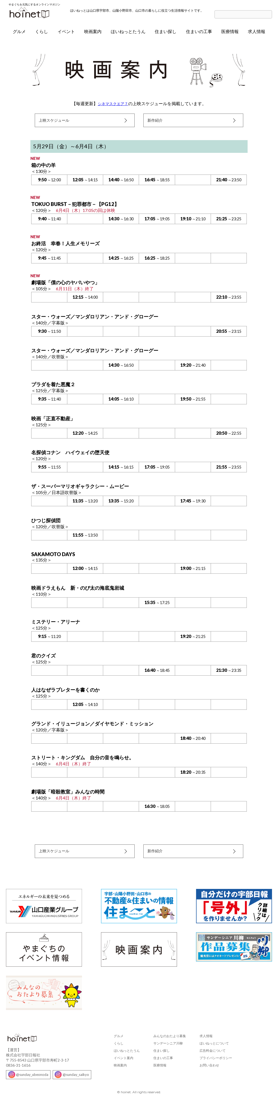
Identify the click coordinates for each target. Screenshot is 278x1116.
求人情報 (256, 34)
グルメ (19, 34)
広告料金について (213, 1062)
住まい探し (165, 34)
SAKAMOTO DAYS (55, 561)
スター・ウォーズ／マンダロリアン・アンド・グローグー (101, 322)
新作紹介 (156, 123)
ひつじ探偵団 (47, 527)
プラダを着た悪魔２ (55, 390)
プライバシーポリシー (216, 1069)
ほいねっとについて (214, 1054)
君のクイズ (44, 663)
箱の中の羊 (44, 169)
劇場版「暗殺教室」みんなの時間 (72, 800)
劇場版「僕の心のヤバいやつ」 (69, 287)
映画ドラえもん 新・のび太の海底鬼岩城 (82, 595)
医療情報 (230, 34)
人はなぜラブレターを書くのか (69, 698)
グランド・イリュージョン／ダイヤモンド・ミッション (99, 732)
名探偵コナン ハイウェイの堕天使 (74, 459)
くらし (41, 34)
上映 (56, 124)
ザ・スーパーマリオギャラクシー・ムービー (85, 493)
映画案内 (93, 34)
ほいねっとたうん (128, 34)
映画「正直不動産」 (55, 424)
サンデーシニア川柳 (168, 1054)
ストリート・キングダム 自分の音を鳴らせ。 (88, 766)
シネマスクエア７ (113, 106)
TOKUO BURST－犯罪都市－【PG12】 (79, 208)
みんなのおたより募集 (169, 1047)
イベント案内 (123, 1069)
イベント (66, 34)
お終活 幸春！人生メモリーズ (69, 248)
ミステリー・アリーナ (58, 629)
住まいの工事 (199, 34)
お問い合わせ (209, 1076)
